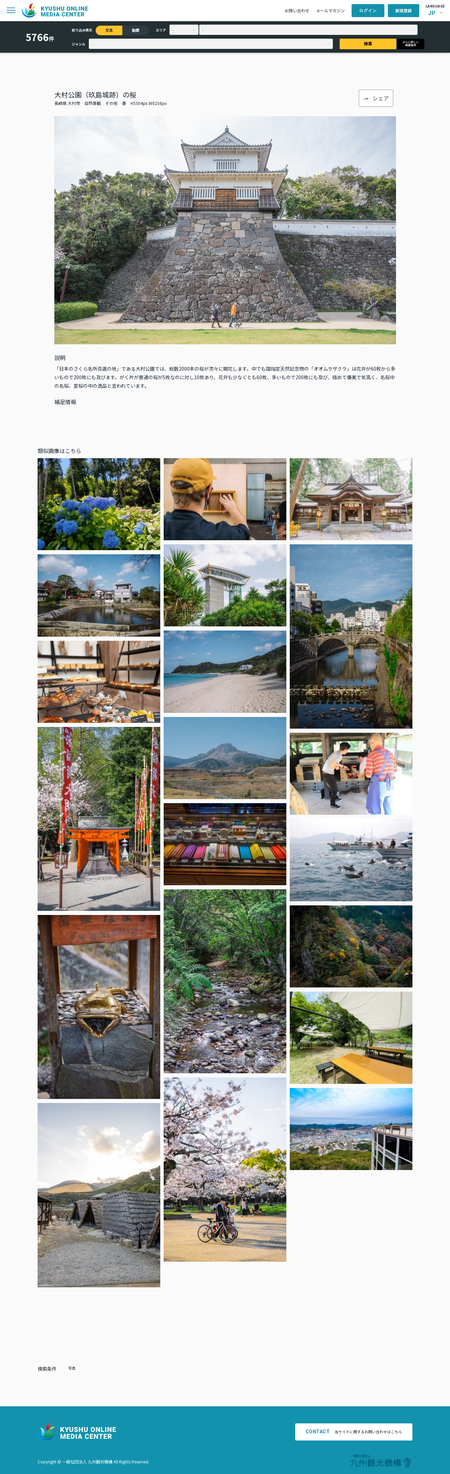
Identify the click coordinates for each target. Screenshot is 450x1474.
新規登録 (403, 10)
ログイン (368, 10)
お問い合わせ (297, 10)
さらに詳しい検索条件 (411, 44)
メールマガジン (330, 10)
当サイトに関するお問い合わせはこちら (354, 1431)
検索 (368, 43)
